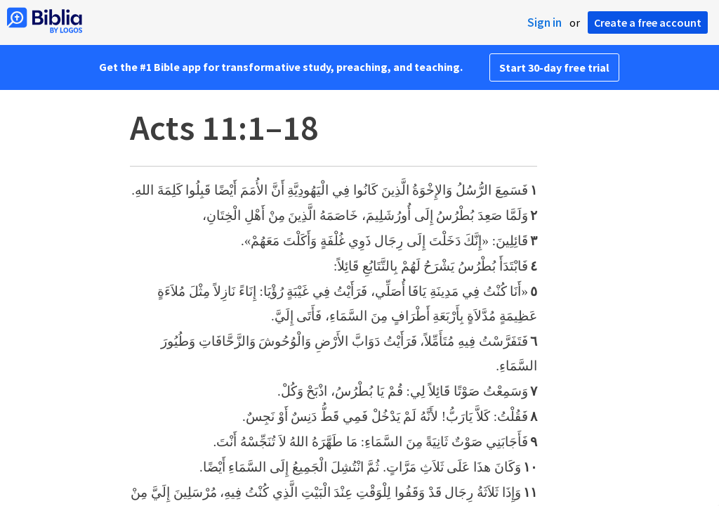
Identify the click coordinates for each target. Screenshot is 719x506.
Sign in (544, 22)
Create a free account (647, 22)
